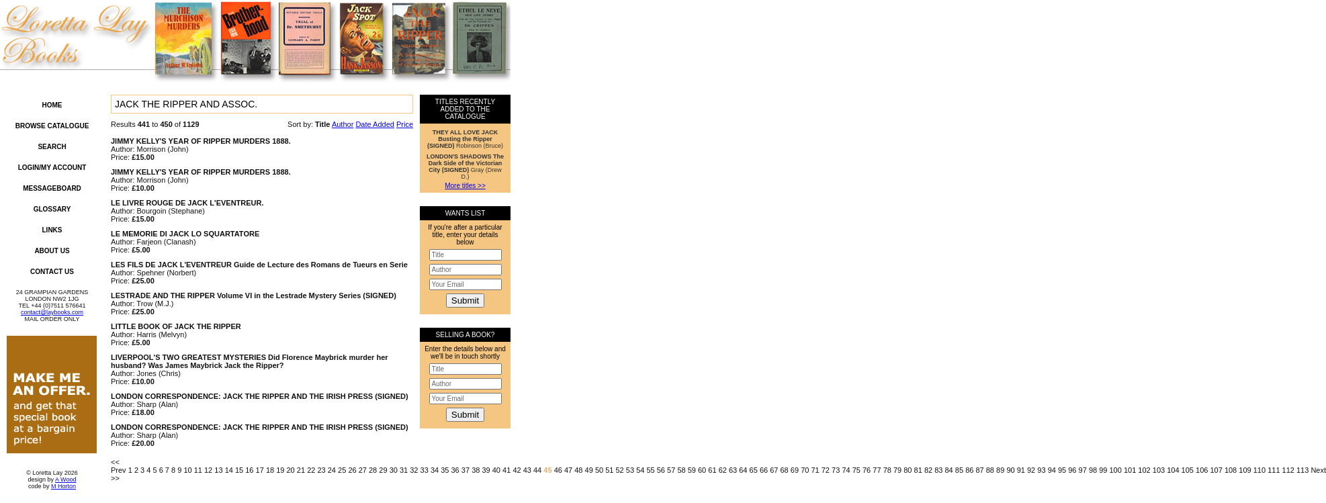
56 (661, 470)
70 (805, 470)
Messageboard (52, 188)
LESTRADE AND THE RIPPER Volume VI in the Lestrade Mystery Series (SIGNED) (253, 295)
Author (342, 124)
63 (733, 470)
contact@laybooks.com (52, 312)
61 (712, 470)
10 (187, 470)
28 (373, 470)
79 (897, 470)
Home (52, 105)
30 (394, 470)
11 (198, 470)
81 (918, 470)
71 (815, 470)
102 (1144, 470)
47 (568, 470)
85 (959, 470)
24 (332, 470)
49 (589, 470)
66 (764, 470)
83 (938, 470)
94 (1052, 470)
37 (465, 470)
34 (435, 470)
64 (743, 470)
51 (609, 470)
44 (537, 470)
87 (979, 470)
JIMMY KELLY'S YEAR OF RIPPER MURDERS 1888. (201, 141)
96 (1072, 470)
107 (1216, 470)
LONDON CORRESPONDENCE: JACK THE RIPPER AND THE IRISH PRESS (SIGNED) (259, 396)
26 (352, 470)
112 (1288, 470)
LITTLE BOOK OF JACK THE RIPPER (176, 326)
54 (640, 470)
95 (1062, 470)
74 (846, 470)
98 (1093, 470)
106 (1202, 470)
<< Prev (118, 466)
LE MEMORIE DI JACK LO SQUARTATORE (185, 234)
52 (620, 470)
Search (52, 146)
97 (1083, 470)
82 (928, 470)
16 (249, 470)
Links (52, 230)
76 (867, 470)
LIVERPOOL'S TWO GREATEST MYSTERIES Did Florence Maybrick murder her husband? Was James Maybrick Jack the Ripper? (249, 361)
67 (774, 470)
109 (1245, 470)
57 (671, 470)
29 (383, 470)
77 (877, 470)
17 (260, 470)
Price (404, 124)
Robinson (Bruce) (465, 139)
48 (578, 470)
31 (404, 470)
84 (949, 470)
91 (1021, 470)
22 (311, 470)
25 (342, 470)
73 (836, 470)
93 (1041, 470)
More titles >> (465, 185)
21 (301, 470)
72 (826, 470)
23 (321, 470)
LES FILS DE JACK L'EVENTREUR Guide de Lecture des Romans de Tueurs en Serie (259, 265)
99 (1103, 470)
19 (280, 470)
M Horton (63, 486)
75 (856, 470)
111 (1274, 470)
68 (785, 470)
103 (1159, 470)
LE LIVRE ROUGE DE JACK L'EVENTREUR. (187, 203)
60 (702, 470)
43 (527, 470)
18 (270, 470)
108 (1231, 470)
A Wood (65, 479)
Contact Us (52, 271)
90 (1010, 470)
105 (1188, 470)
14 (229, 470)
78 (887, 470)
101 (1130, 470)
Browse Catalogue (52, 126)
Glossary (52, 209)
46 (558, 470)
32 (414, 470)
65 (754, 470)
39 (486, 470)
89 (1000, 470)
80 (907, 470)
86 (969, 470)
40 (496, 470)
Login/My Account (52, 167)
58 (681, 470)
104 (1173, 470)
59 (692, 470)
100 (1116, 470)
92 (1031, 470)
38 (476, 470)
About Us (51, 251)
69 (795, 470)
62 (723, 470)
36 (455, 470)
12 (208, 470)
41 (506, 470)
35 (445, 470)
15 (239, 470)
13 (218, 470)
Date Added (374, 124)
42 (517, 470)
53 (630, 470)
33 (425, 470)
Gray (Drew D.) (465, 166)
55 (650, 470)
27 (363, 470)
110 (1259, 470)
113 (1302, 470)
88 (990, 470)
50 (599, 470)
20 (291, 470)
